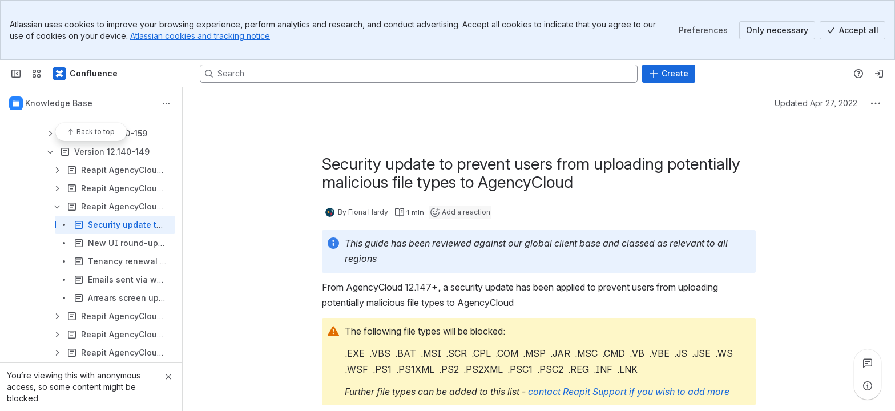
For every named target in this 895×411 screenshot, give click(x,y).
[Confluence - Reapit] (85, 74)
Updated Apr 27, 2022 (816, 103)
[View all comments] (867, 363)
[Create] (668, 74)
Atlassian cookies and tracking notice (200, 36)
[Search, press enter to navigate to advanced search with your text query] (419, 74)
